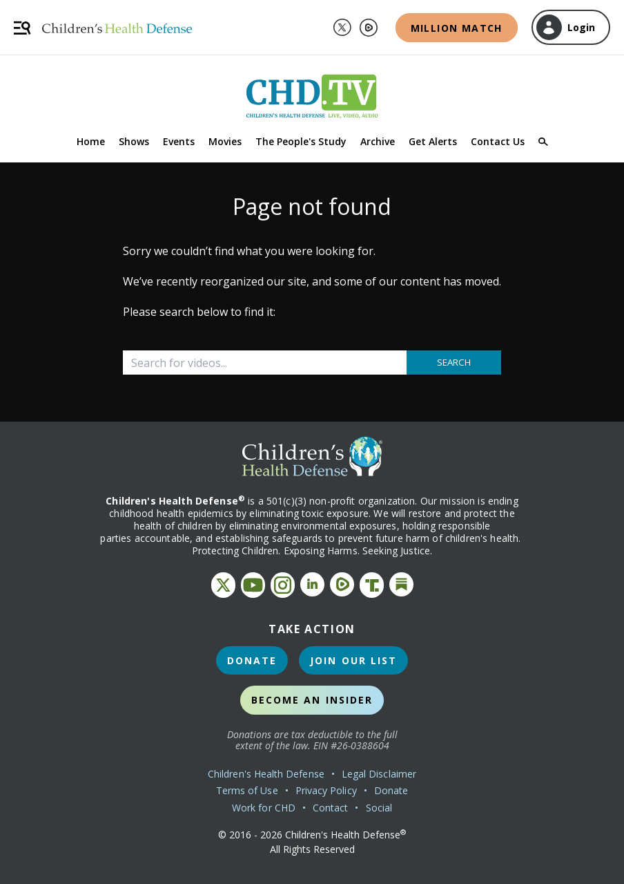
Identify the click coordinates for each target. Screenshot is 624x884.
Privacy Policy (326, 790)
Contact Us (498, 141)
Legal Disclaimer (379, 773)
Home (91, 141)
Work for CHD (263, 807)
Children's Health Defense (266, 773)
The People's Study (301, 141)
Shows (134, 141)
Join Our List (353, 660)
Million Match (457, 28)
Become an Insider (312, 699)
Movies (225, 141)
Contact (331, 807)
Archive (377, 141)
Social (379, 807)
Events (179, 141)
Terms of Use (247, 790)
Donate (252, 660)
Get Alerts (433, 141)
